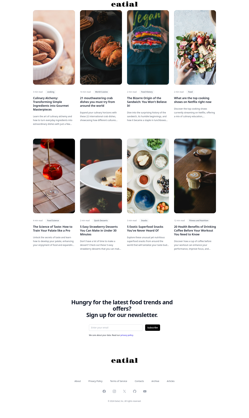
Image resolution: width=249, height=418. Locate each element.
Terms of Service (118, 381)
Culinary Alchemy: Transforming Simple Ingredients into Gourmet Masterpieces (51, 103)
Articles (171, 381)
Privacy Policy (95, 381)
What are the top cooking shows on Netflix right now (193, 100)
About (77, 381)
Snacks (144, 220)
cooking (50, 92)
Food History (147, 92)
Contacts (139, 381)
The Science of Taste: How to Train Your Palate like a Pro (52, 228)
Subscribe (152, 327)
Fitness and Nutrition (198, 220)
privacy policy (127, 335)
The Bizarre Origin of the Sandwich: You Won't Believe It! (147, 102)
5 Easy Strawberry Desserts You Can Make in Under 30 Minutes (99, 230)
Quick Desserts (101, 220)
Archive (155, 381)
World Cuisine (101, 92)
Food (190, 92)
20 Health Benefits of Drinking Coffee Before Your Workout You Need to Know (195, 230)
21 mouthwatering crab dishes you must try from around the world (97, 102)
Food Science (53, 220)
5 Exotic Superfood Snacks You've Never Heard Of (145, 228)
